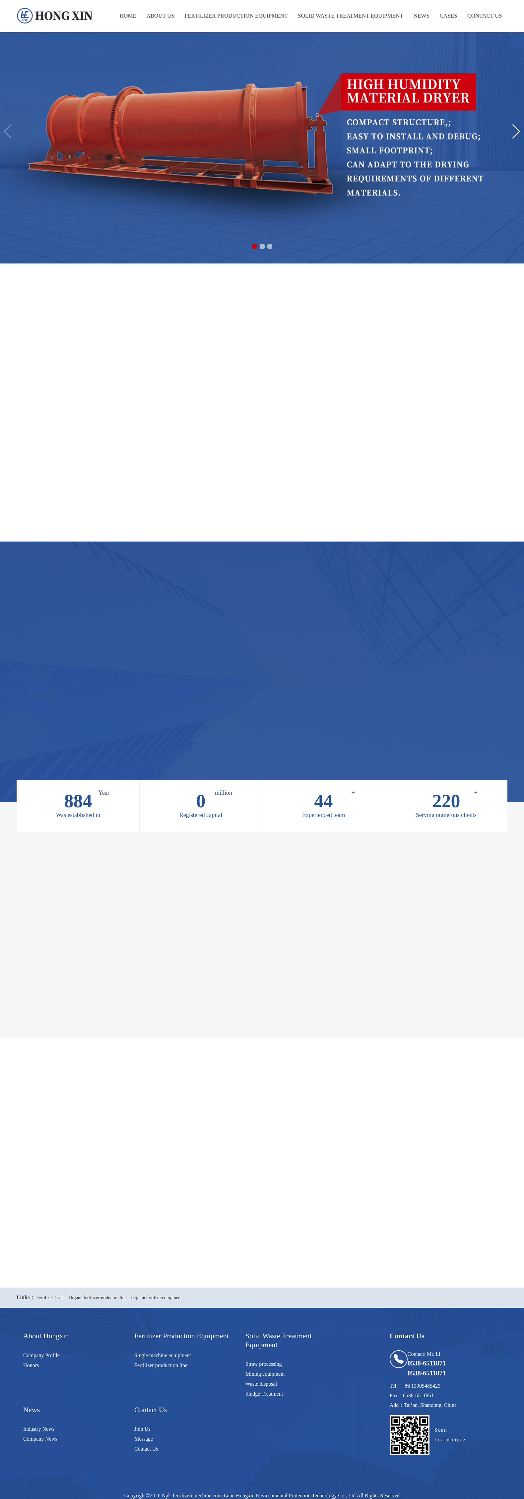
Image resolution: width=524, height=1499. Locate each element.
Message (143, 1439)
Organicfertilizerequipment (156, 1297)
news (419, 16)
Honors (31, 1365)
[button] (254, 246)
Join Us (142, 1429)
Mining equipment (265, 1374)
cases (446, 16)
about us (158, 16)
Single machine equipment (162, 1355)
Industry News (38, 1429)
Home (125, 16)
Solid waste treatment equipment (348, 16)
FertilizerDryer (50, 1297)
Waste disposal (261, 1384)
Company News (40, 1439)
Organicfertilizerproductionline (98, 1297)
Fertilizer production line (160, 1365)
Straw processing (263, 1364)
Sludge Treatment (264, 1394)
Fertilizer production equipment (233, 16)
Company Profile (41, 1355)
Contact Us (482, 16)
